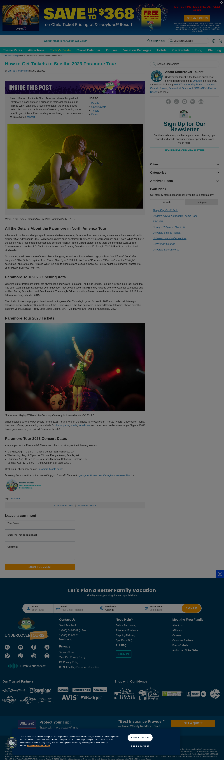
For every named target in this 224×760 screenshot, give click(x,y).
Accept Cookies (140, 737)
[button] (12, 743)
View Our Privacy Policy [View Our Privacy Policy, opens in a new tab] (38, 745)
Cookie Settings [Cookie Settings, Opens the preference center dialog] (140, 746)
